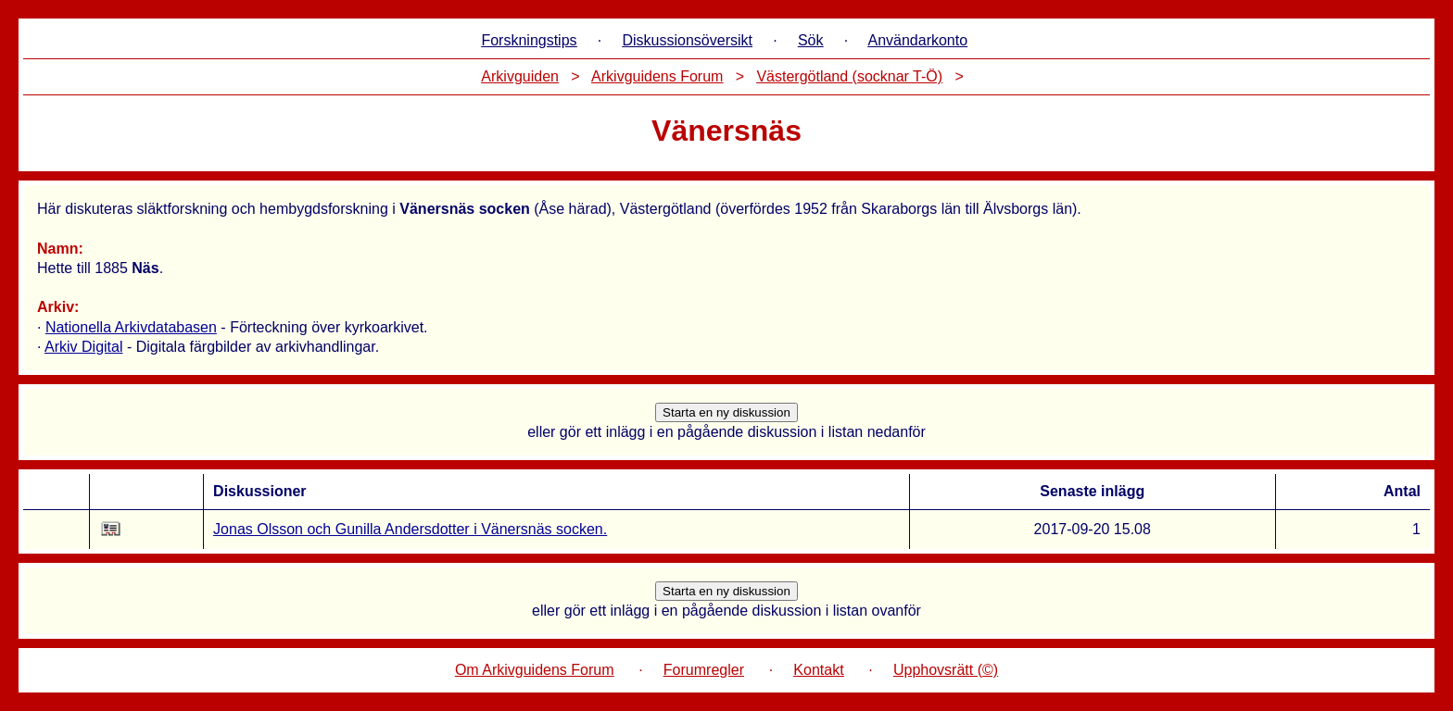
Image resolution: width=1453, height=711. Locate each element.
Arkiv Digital (83, 347)
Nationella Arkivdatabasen (131, 327)
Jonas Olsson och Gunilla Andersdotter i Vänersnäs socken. (410, 529)
